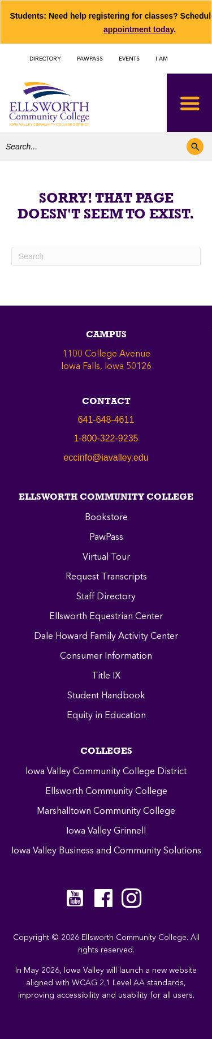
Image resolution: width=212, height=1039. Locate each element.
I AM (161, 59)
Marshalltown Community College (106, 811)
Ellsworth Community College (106, 791)
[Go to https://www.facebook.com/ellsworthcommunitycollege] (103, 899)
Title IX (106, 676)
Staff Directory (106, 597)
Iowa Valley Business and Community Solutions (106, 851)
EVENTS (129, 59)
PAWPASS (90, 59)
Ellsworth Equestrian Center (106, 616)
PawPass (106, 537)
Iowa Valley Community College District (106, 771)
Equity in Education (106, 715)
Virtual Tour (106, 557)
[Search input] (93, 146)
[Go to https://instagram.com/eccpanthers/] (131, 898)
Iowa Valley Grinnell (106, 831)
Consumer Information (106, 656)
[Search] (106, 256)
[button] (195, 146)
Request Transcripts (106, 577)
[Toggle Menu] (189, 102)
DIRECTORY (45, 59)
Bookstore (106, 517)
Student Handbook (106, 696)
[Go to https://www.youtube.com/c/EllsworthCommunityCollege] (75, 898)
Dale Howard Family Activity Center (106, 636)
